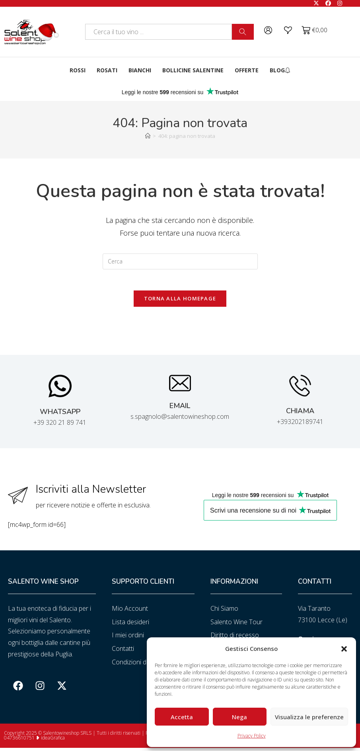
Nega (239, 717)
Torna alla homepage (180, 301)
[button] (344, 649)
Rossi (78, 70)
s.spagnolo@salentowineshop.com (179, 419)
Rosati (107, 70)
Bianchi (139, 70)
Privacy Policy (251, 735)
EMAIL (179, 409)
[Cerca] (243, 32)
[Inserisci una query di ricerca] (180, 261)
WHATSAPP (60, 415)
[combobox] (158, 32)
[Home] (147, 135)
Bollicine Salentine (193, 70)
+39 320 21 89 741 (59, 425)
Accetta (182, 717)
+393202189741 (300, 424)
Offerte (247, 70)
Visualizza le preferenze (309, 717)
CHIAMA (300, 414)
